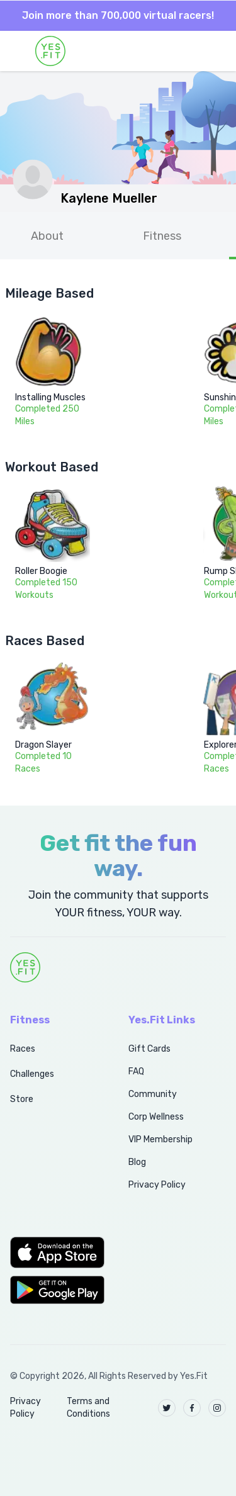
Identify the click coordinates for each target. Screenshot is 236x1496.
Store (21, 1099)
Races (22, 1048)
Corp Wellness (156, 1116)
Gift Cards (149, 1048)
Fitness (162, 236)
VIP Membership (160, 1139)
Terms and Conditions (88, 1407)
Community (152, 1094)
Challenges (32, 1074)
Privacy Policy (157, 1184)
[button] (55, 1252)
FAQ (136, 1071)
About (47, 236)
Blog (137, 1162)
